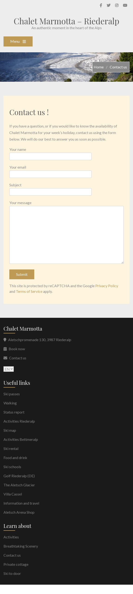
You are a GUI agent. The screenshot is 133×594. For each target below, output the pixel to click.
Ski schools (12, 466)
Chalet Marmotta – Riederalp (66, 21)
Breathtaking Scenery (20, 546)
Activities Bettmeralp (20, 439)
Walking (10, 403)
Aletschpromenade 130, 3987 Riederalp (39, 339)
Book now (17, 348)
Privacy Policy (106, 285)
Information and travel (21, 503)
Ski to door (12, 573)
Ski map (9, 430)
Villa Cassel (12, 494)
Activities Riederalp (19, 421)
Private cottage (15, 564)
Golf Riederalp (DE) (19, 476)
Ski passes (11, 394)
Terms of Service (29, 291)
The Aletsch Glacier (19, 485)
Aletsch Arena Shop (18, 512)
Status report (13, 412)
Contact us (17, 358)
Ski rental (10, 448)
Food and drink (15, 457)
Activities (11, 537)
